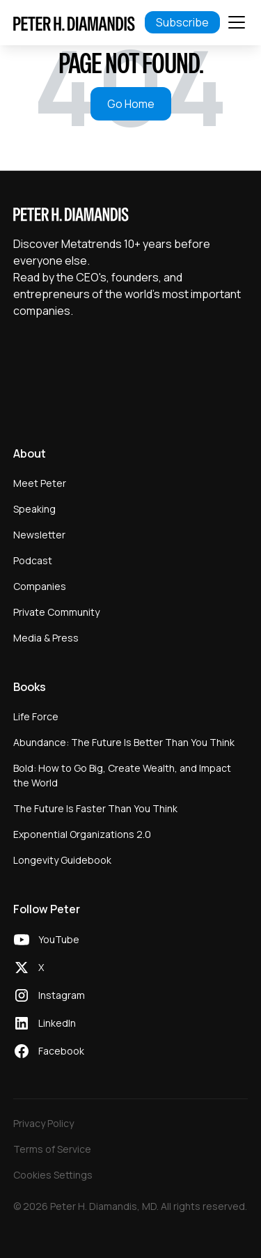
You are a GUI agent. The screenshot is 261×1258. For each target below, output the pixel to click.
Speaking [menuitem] (34, 508)
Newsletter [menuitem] (39, 534)
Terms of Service (52, 1149)
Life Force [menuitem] (35, 716)
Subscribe (182, 22)
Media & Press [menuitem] (46, 637)
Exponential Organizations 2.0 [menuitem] (82, 834)
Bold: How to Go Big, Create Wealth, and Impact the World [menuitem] (122, 775)
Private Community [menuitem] (56, 612)
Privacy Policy (43, 1123)
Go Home (131, 103)
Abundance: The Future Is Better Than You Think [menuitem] (124, 742)
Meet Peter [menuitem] (39, 483)
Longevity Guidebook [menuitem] (62, 860)
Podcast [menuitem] (32, 560)
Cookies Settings (53, 1174)
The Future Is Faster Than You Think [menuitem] (95, 808)
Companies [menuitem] (39, 586)
